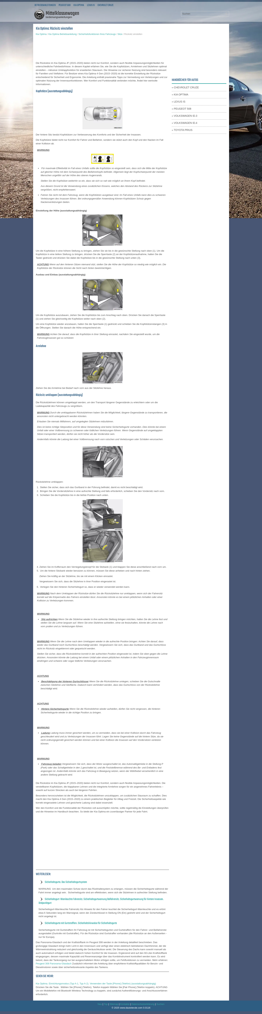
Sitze (120, 34)
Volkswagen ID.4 (185, 122)
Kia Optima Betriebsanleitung (62, 34)
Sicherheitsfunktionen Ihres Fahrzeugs (97, 34)
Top (106, 1004)
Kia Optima (79, 5)
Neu (100, 1004)
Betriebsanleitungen (45, 5)
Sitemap (114, 1004)
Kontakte (125, 1004)
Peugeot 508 (65, 5)
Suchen (160, 1004)
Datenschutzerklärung (142, 1004)
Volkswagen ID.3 (185, 115)
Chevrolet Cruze (106, 5)
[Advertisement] (102, 48)
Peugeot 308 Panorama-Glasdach (54, 963)
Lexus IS (91, 5)
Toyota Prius (183, 130)
